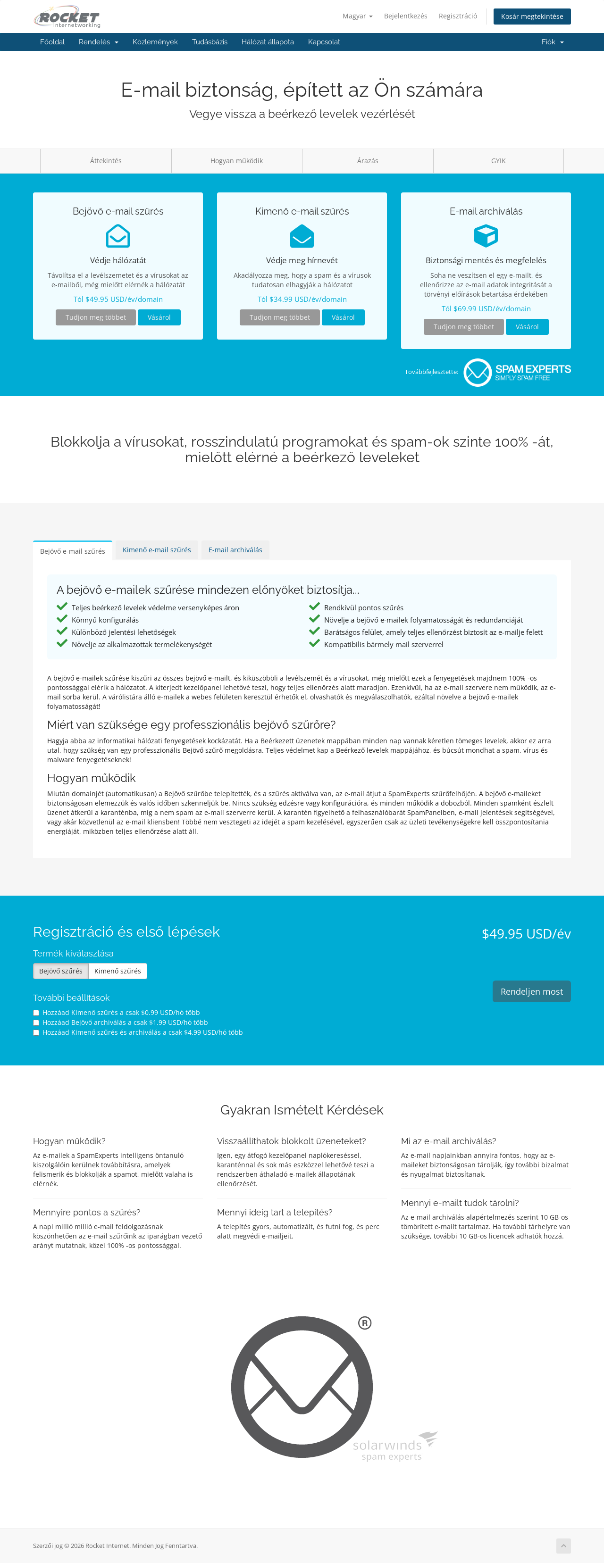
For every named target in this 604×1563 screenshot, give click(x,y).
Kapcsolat (324, 42)
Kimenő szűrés (117, 970)
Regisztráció (458, 15)
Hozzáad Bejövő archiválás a (120, 1022)
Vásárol (159, 317)
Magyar (358, 15)
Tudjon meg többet (96, 317)
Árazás (367, 160)
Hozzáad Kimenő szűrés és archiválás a (138, 1032)
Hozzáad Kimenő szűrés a (116, 1012)
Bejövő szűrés (61, 970)
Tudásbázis (209, 42)
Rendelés (98, 42)
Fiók (553, 42)
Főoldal (52, 42)
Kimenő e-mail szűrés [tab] (157, 549)
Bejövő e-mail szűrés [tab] (72, 551)
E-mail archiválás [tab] (235, 549)
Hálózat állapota (268, 42)
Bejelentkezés (406, 15)
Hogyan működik (236, 160)
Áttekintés (106, 160)
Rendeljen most (532, 991)
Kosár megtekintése (532, 16)
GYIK (498, 160)
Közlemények (155, 42)
